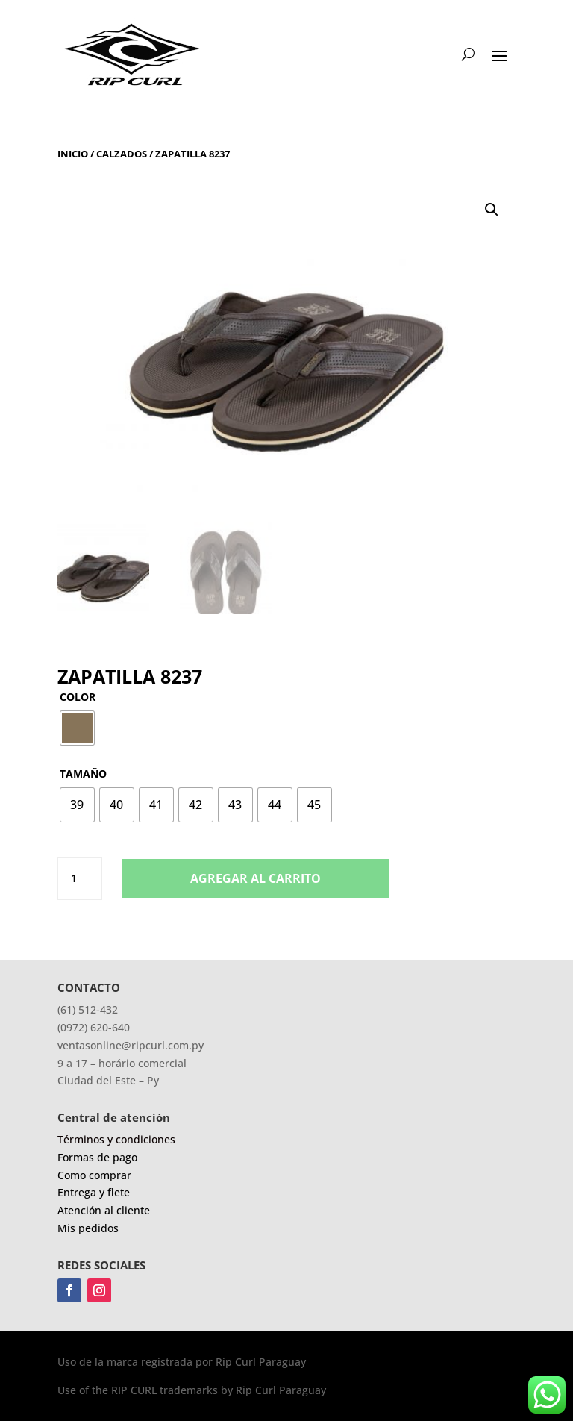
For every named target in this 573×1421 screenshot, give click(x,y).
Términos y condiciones (116, 1139)
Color (78, 697)
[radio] (77, 728)
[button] (491, 209)
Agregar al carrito (255, 878)
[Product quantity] (79, 878)
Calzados (121, 153)
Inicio (72, 153)
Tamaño (83, 773)
